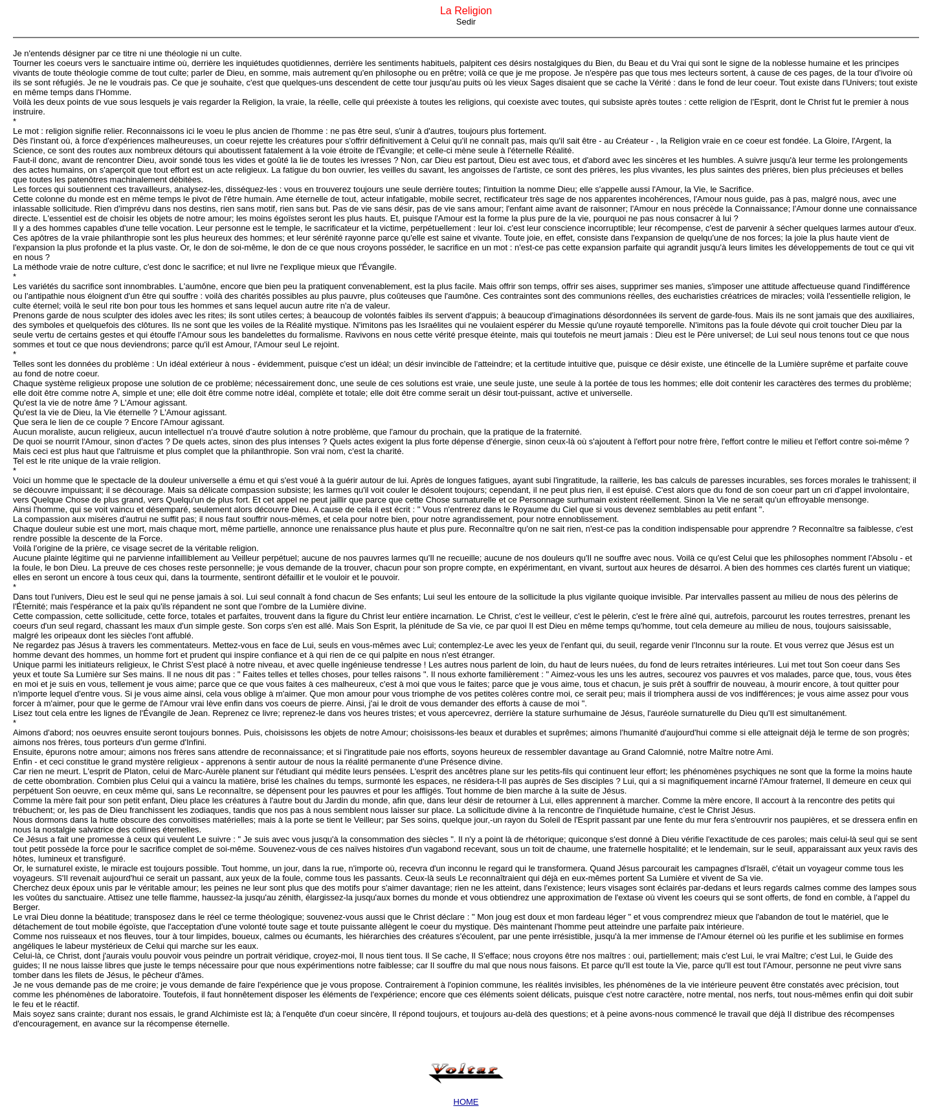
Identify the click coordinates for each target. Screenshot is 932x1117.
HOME (466, 1102)
